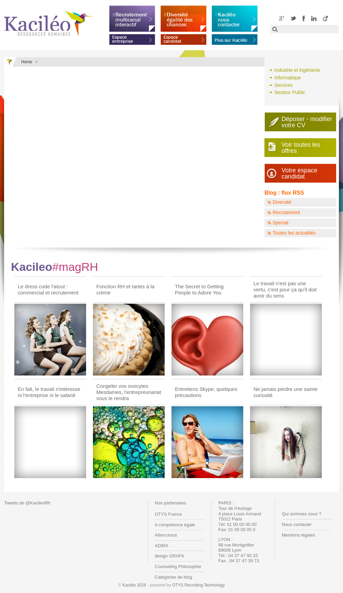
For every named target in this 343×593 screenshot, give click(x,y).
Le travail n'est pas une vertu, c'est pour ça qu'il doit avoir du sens (285, 289)
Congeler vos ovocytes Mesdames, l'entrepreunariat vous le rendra (128, 392)
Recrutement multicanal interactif (132, 18)
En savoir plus (235, 38)
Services (283, 85)
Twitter (293, 18)
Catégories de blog (173, 577)
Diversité (282, 202)
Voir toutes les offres (301, 147)
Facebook (303, 18)
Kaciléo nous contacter (235, 18)
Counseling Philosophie (178, 566)
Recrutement (286, 212)
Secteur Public (289, 92)
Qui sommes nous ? (301, 513)
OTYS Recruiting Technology (198, 585)
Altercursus (166, 535)
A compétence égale (175, 524)
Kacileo (54, 266)
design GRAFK (169, 555)
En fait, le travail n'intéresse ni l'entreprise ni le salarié (49, 392)
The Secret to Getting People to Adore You (199, 289)
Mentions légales (298, 535)
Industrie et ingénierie (297, 70)
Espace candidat (183, 38)
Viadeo (325, 18)
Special (280, 222)
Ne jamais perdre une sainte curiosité (285, 392)
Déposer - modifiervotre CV (307, 122)
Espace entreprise (132, 38)
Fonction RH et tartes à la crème (125, 289)
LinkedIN (314, 18)
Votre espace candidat (299, 173)
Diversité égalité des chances (183, 18)
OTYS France (168, 514)
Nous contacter (297, 524)
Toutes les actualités (294, 233)
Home (26, 62)
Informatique (287, 77)
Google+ (281, 18)
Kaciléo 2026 (134, 585)
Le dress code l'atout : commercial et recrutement (48, 289)
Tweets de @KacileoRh (27, 502)
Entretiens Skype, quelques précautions (206, 392)
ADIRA (161, 545)
